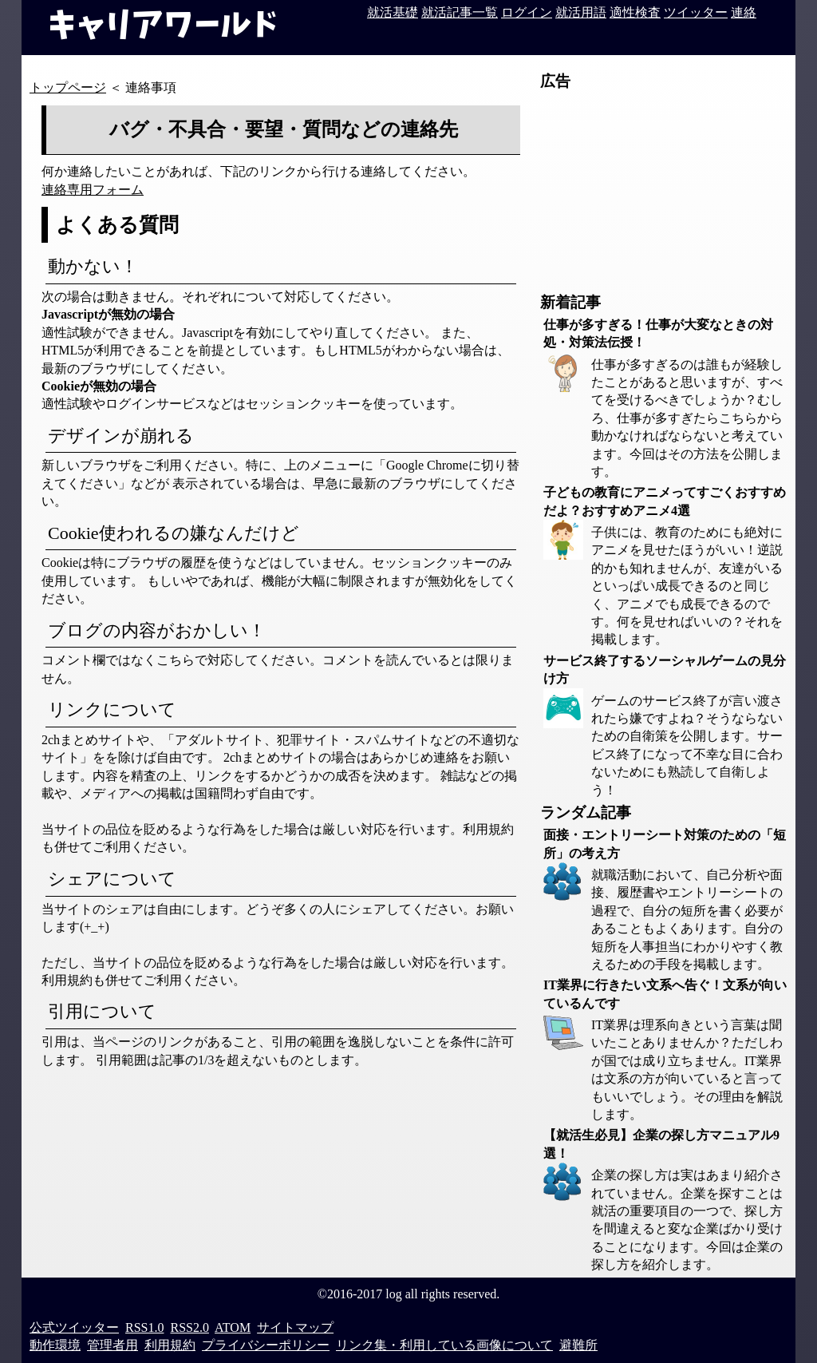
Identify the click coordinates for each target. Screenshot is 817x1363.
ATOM (233, 1327)
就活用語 (580, 12)
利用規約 (169, 1345)
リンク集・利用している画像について (444, 1345)
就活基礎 (392, 12)
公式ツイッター (74, 1327)
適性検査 (635, 12)
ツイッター (696, 12)
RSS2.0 (189, 1327)
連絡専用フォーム (92, 189)
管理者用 (112, 1345)
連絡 (743, 12)
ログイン (526, 12)
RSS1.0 (144, 1327)
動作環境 (55, 1345)
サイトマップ (295, 1327)
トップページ (68, 87)
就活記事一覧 (459, 12)
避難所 (578, 1345)
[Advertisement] (660, 192)
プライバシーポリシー (266, 1345)
